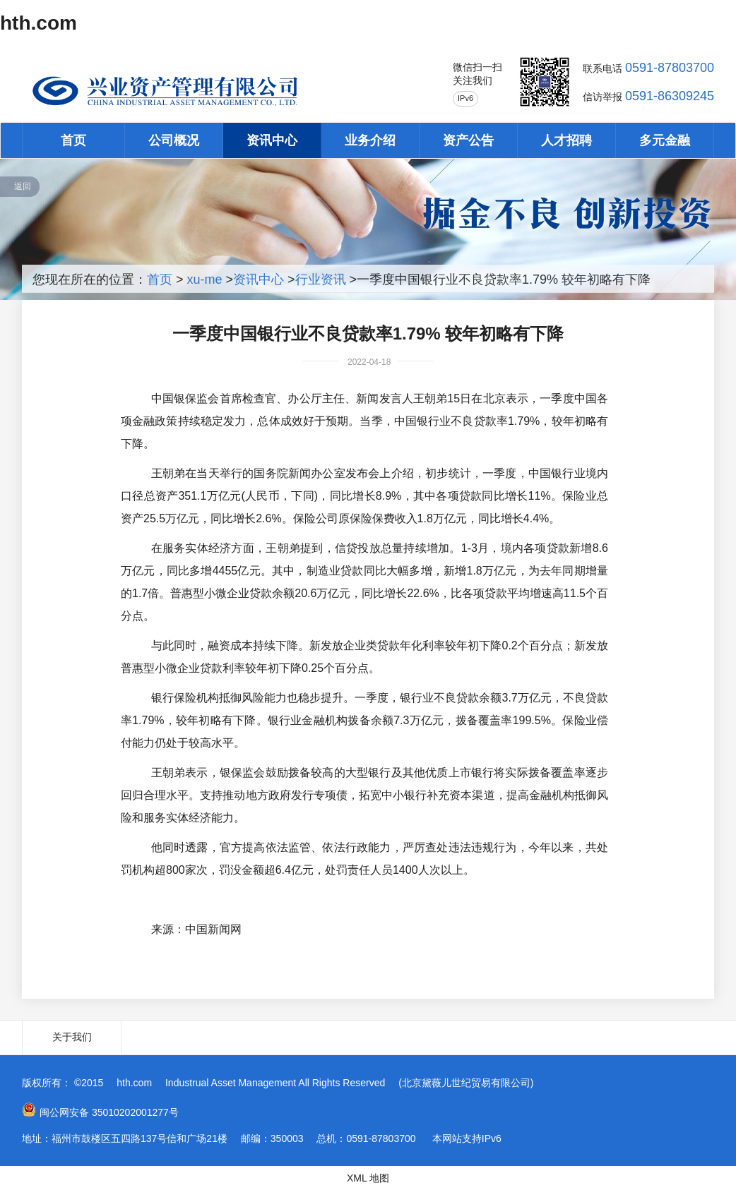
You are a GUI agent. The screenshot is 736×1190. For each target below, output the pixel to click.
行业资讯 (320, 279)
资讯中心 (272, 140)
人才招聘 (566, 140)
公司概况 (173, 140)
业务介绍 (370, 140)
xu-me (204, 279)
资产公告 (468, 140)
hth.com (38, 23)
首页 (73, 140)
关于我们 (72, 1036)
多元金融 (664, 140)
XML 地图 (368, 1178)
